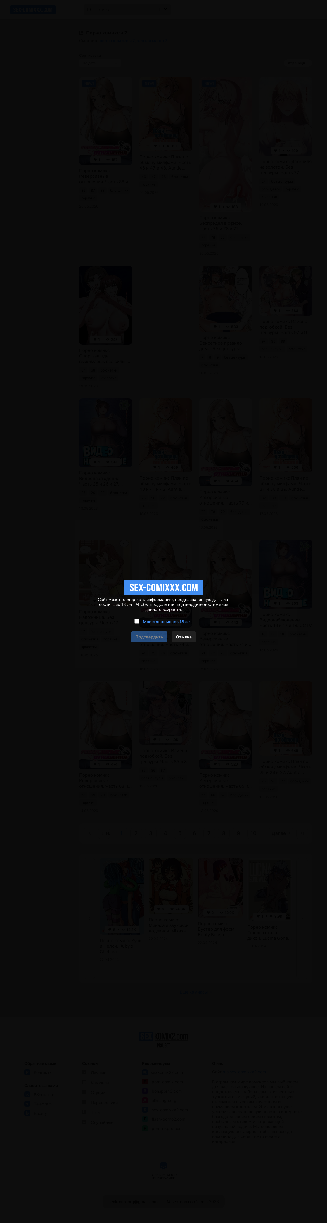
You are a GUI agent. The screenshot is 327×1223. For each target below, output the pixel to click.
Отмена (184, 636)
